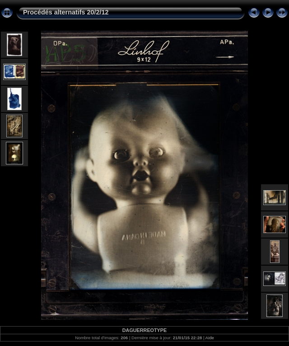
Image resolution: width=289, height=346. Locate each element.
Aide (209, 337)
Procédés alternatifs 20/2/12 (66, 12)
